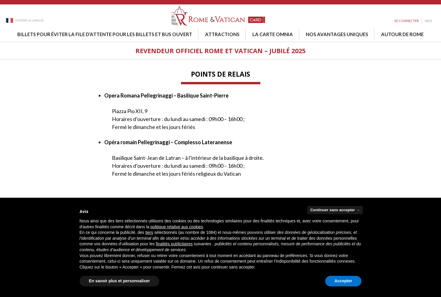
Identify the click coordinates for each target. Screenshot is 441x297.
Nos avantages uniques (337, 34)
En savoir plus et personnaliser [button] (119, 280)
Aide (428, 21)
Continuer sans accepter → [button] (335, 210)
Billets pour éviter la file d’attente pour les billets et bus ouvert (104, 34)
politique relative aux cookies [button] (176, 226)
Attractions (222, 34)
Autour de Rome (402, 34)
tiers (149, 232)
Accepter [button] (343, 280)
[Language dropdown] (25, 20)
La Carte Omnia (272, 34)
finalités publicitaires (174, 243)
